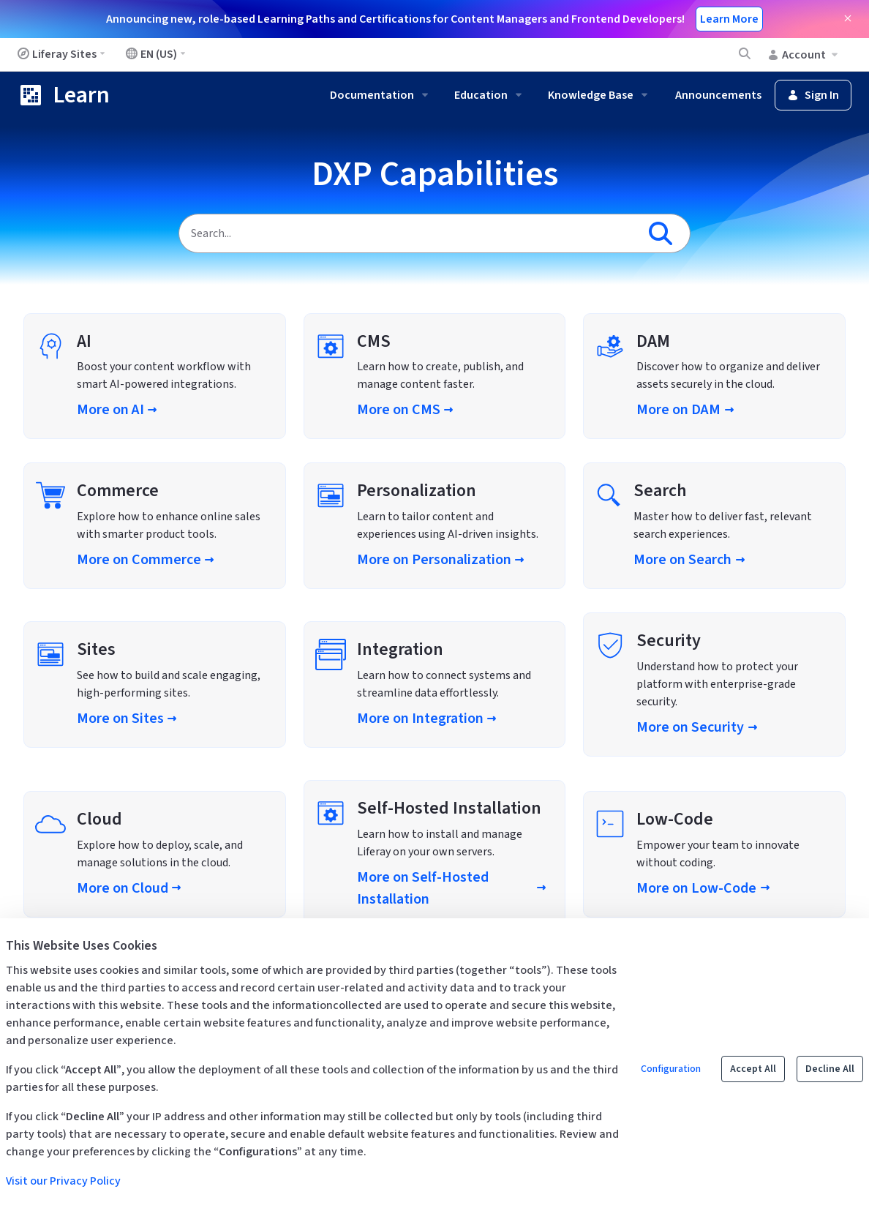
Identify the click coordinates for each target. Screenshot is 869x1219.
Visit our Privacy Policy (63, 1181)
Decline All (829, 1069)
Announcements (718, 95)
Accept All (753, 1069)
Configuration (671, 1069)
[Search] (407, 233)
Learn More (729, 19)
